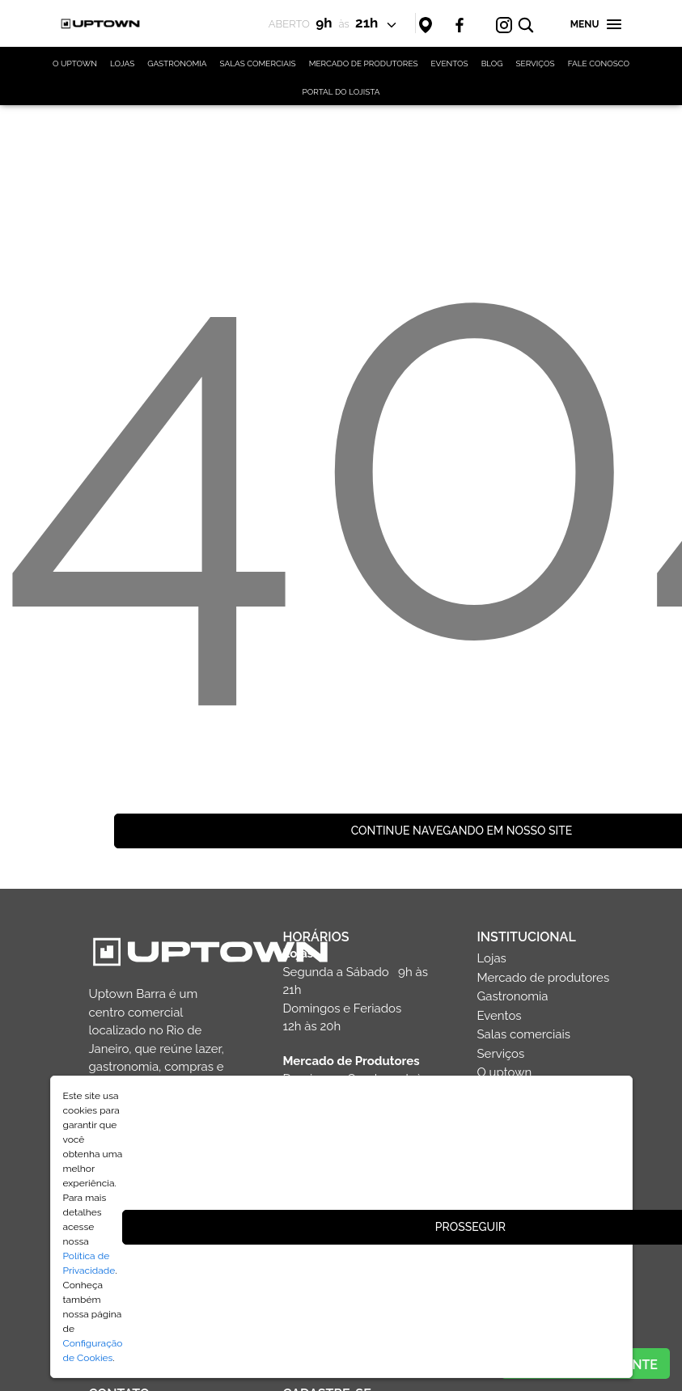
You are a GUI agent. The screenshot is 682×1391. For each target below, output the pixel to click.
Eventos (499, 1015)
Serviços (501, 1053)
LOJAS (122, 63)
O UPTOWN (75, 63)
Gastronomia (513, 996)
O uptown (504, 1072)
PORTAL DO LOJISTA (341, 91)
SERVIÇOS (535, 63)
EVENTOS (449, 63)
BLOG (492, 63)
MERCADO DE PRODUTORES (363, 63)
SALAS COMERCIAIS (257, 63)
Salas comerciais (524, 1034)
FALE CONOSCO (598, 63)
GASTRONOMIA (176, 63)
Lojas (491, 958)
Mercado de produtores (543, 977)
